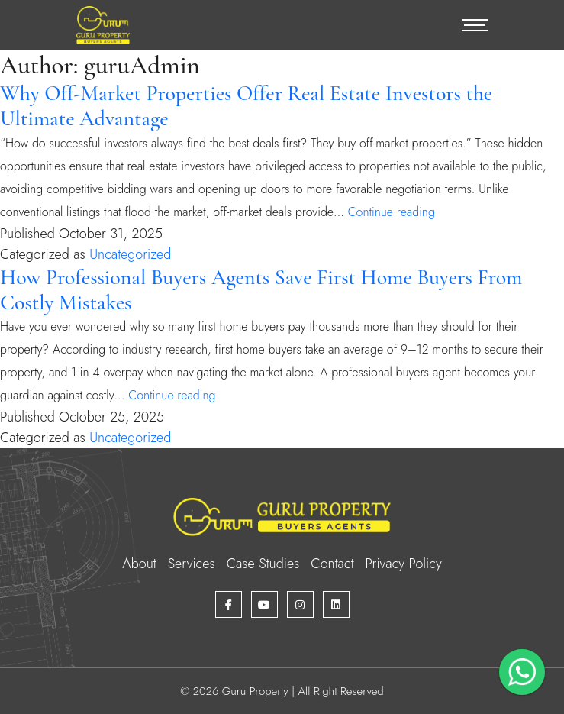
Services (191, 563)
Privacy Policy (404, 563)
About (139, 563)
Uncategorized (130, 254)
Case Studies (263, 563)
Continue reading (391, 212)
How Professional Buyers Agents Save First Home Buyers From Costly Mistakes (261, 289)
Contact (332, 563)
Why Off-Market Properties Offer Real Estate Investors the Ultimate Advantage (246, 105)
